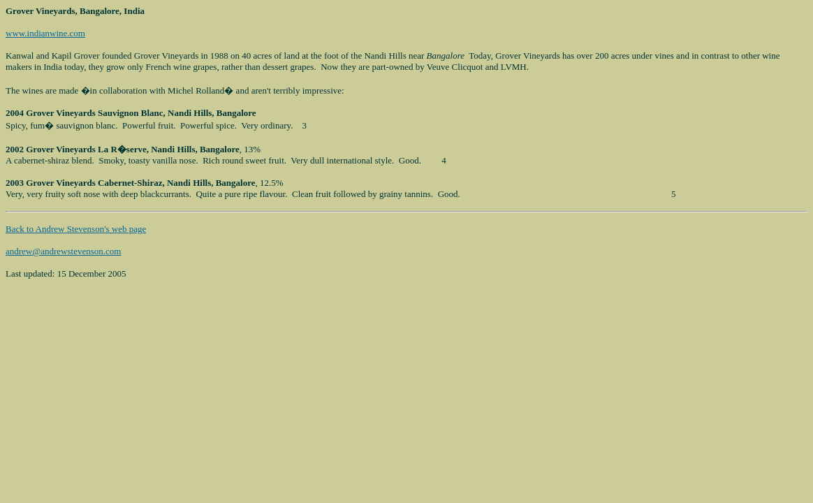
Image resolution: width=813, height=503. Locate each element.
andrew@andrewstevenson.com (63, 251)
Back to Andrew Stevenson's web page (76, 229)
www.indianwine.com (45, 33)
